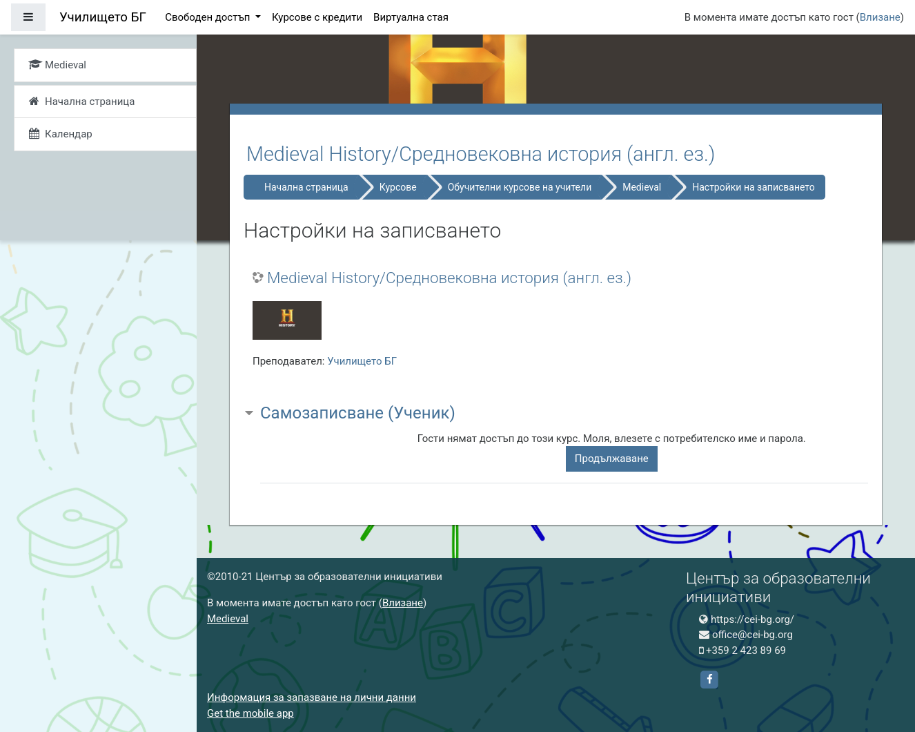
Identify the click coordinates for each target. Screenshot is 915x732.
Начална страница (306, 187)
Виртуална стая (411, 17)
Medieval (641, 187)
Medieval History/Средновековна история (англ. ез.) (449, 278)
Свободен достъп (209, 17)
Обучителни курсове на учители (520, 187)
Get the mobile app (250, 713)
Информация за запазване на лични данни (311, 697)
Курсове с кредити (317, 17)
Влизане (880, 17)
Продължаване (612, 458)
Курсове (398, 187)
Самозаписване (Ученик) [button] (357, 413)
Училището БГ (362, 361)
